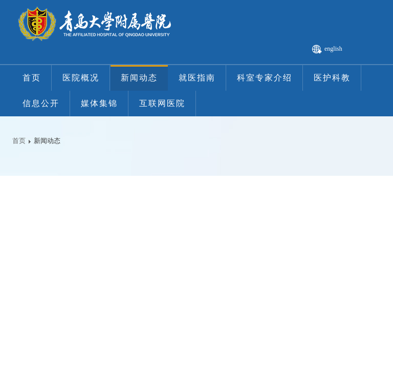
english (333, 48)
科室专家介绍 (264, 77)
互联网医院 (162, 103)
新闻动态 (139, 77)
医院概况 (80, 77)
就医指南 (197, 77)
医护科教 (332, 77)
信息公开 (41, 103)
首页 (32, 77)
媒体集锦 (99, 103)
